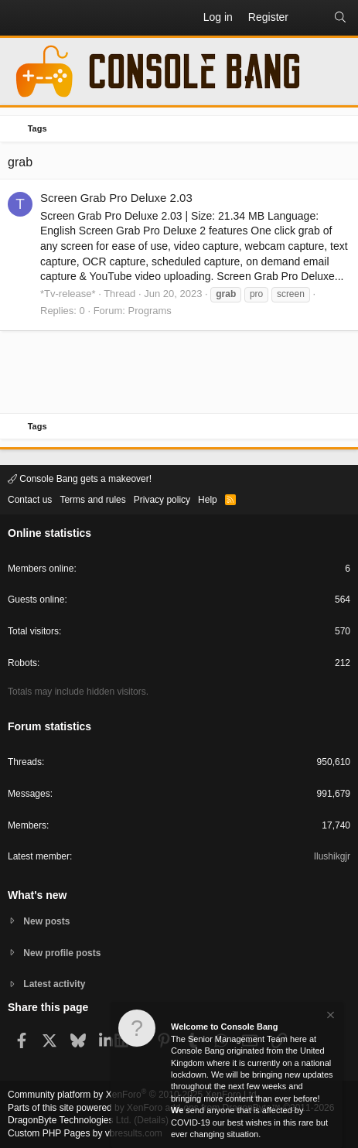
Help (207, 499)
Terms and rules (92, 499)
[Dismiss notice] (329, 1017)
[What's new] (311, 18)
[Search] (340, 18)
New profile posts (62, 953)
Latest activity (54, 984)
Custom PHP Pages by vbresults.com (85, 1133)
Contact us (30, 499)
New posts (46, 921)
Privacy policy (162, 499)
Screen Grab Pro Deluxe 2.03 (116, 197)
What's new (37, 895)
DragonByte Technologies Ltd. (69, 1120)
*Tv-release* (68, 293)
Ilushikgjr (332, 856)
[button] (20, 18)
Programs (149, 310)
